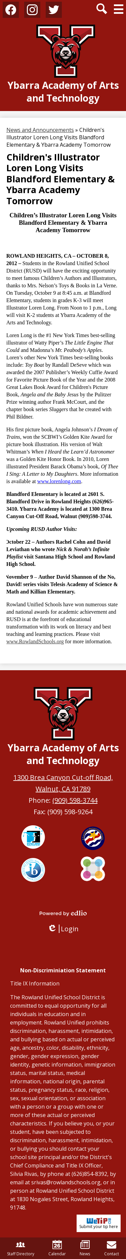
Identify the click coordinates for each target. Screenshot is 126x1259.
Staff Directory (20, 1248)
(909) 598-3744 (74, 800)
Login (63, 929)
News (85, 1248)
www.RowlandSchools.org (35, 641)
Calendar (57, 1248)
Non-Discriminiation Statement (63, 970)
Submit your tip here (98, 1223)
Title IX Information (34, 983)
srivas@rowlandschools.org (65, 1182)
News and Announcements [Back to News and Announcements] (40, 130)
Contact (111, 1248)
